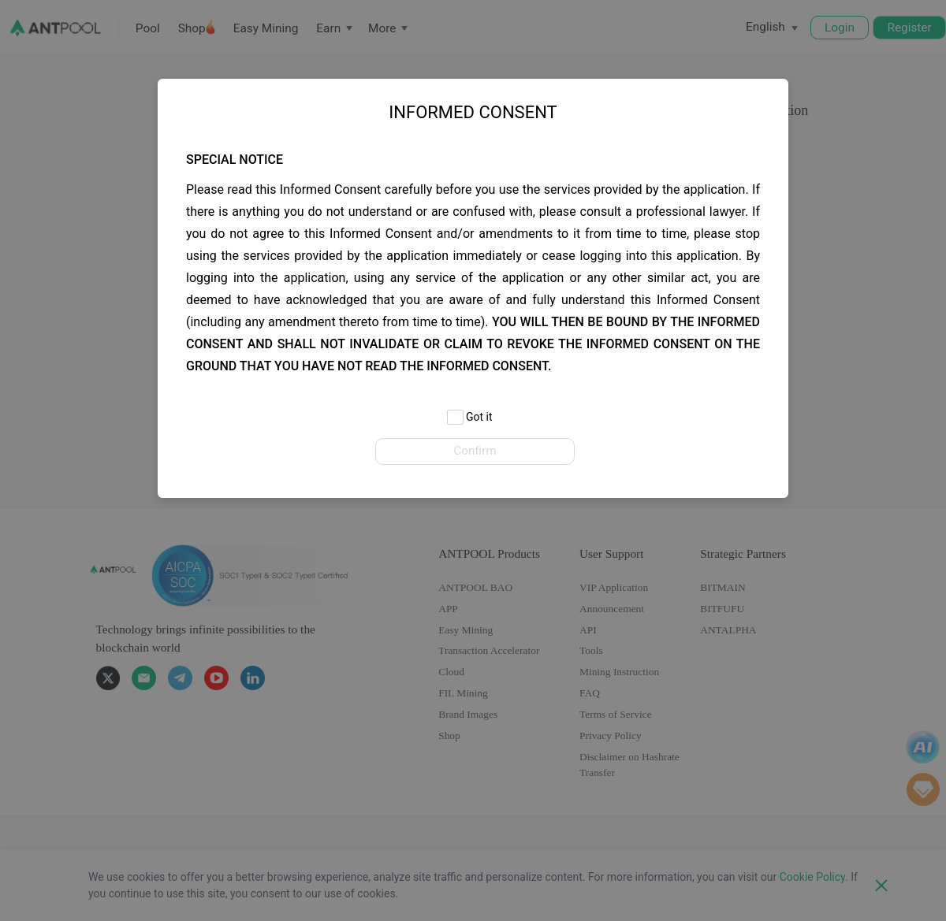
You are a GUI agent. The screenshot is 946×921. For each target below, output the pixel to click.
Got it (469, 418)
